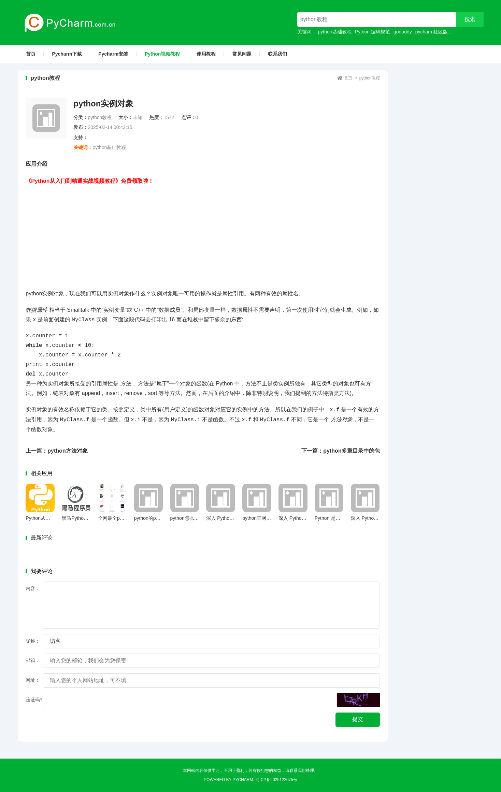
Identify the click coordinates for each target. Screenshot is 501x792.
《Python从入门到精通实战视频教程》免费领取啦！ (89, 181)
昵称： (33, 641)
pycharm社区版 (431, 31)
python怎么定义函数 (191, 518)
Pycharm (243, 779)
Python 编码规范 (372, 31)
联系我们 (277, 54)
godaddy (402, 31)
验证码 (34, 699)
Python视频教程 (162, 54)
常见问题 (242, 54)
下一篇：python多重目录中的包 (340, 451)
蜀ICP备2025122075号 (276, 779)
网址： (33, 680)
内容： (33, 588)
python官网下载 (259, 518)
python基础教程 (335, 31)
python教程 (369, 78)
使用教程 (206, 54)
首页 (30, 54)
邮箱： (33, 660)
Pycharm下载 (67, 54)
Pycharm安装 (113, 54)
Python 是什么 (330, 518)
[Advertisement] (203, 233)
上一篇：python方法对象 (56, 451)
